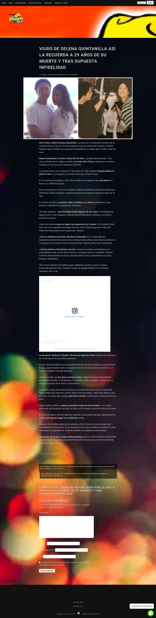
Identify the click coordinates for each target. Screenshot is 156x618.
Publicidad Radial (35, 3)
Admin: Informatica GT (90, 614)
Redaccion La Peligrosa (67, 74)
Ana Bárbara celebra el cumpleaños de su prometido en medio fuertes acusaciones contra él (74, 475)
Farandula (54, 454)
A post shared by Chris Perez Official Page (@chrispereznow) (74, 348)
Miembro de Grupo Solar (66, 614)
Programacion (20, 3)
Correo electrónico (46, 550)
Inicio (11, 3)
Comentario (44, 513)
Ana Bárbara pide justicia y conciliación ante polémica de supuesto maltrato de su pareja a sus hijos (77, 467)
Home (4, 3)
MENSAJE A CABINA (61, 3)
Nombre (42, 543)
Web (40, 556)
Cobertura (48, 3)
